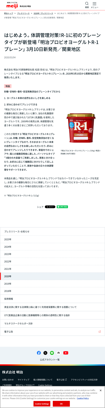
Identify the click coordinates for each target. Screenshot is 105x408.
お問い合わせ (8, 379)
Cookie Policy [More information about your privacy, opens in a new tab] (83, 398)
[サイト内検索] (87, 5)
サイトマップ (23, 379)
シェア (40, 206)
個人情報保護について (42, 379)
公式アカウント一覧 (50, 359)
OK (61, 403)
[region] (52, 397)
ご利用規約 (7, 385)
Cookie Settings (45, 385)
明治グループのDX (25, 385)
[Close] (101, 390)
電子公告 (62, 379)
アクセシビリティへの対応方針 (84, 379)
